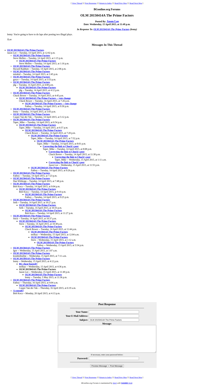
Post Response (90, 3)
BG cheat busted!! (28, 264)
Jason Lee (113, 21)
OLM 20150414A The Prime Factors (111, 29)
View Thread (77, 3)
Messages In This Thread (107, 44)
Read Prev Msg (121, 3)
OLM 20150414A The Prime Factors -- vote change (45, 98)
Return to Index (105, 3)
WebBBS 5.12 (126, 388)
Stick (115, 388)
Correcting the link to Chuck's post (60, 146)
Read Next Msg (136, 3)
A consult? (18, 290)
